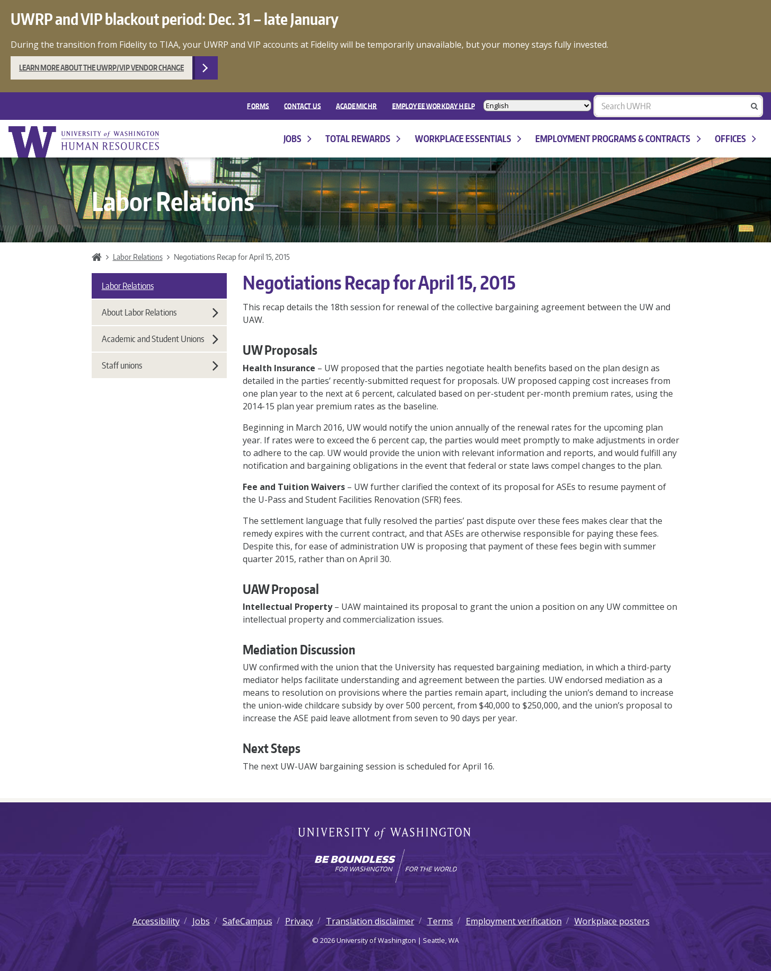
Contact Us (302, 105)
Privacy (299, 921)
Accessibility (156, 921)
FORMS (258, 105)
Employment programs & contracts (618, 138)
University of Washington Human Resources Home (84, 142)
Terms (440, 921)
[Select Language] (537, 105)
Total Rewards (363, 138)
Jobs (297, 138)
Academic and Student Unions (160, 338)
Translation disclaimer (370, 921)
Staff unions (160, 365)
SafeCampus (247, 921)
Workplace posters (612, 921)
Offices (735, 138)
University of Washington (385, 834)
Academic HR (356, 105)
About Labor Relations (160, 312)
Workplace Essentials (468, 138)
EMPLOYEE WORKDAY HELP (433, 105)
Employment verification (514, 921)
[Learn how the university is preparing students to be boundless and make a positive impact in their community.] (385, 866)
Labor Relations (138, 256)
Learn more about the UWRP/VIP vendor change (101, 67)
